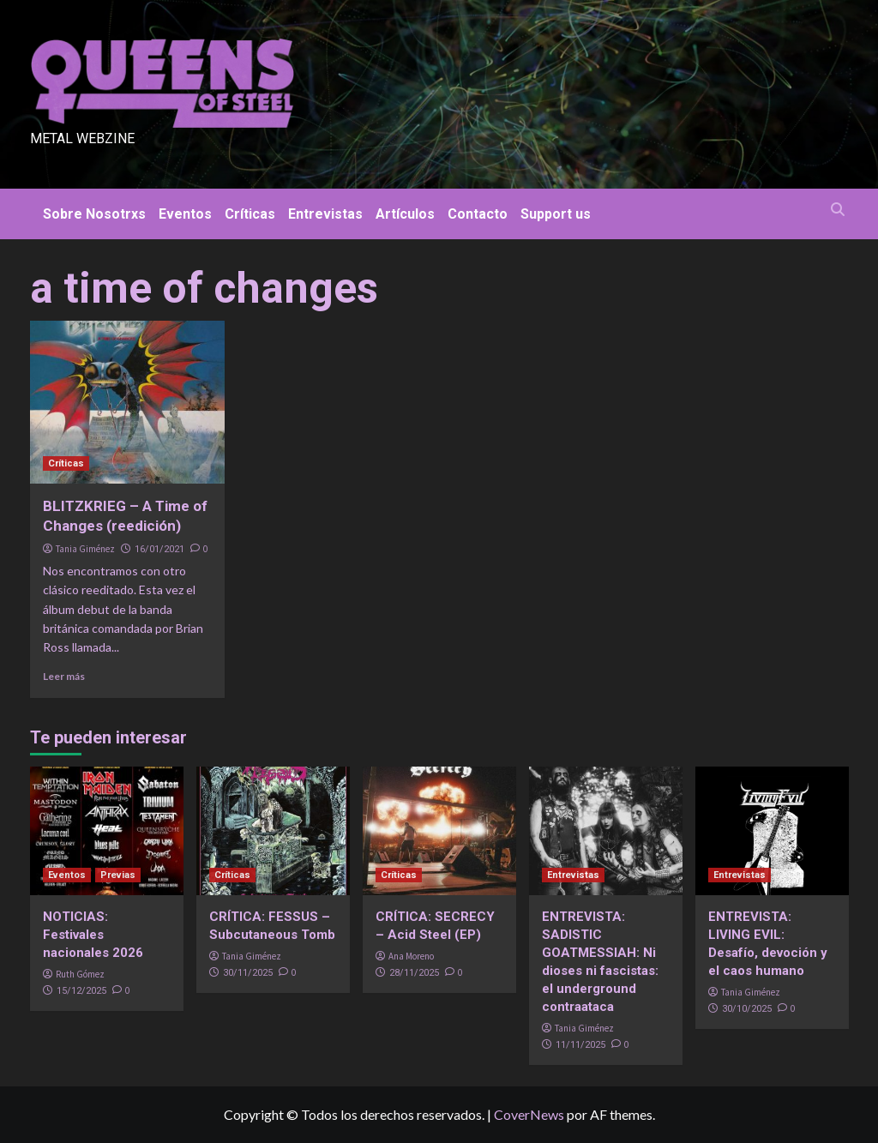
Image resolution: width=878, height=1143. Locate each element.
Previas (117, 875)
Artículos (405, 214)
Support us (555, 214)
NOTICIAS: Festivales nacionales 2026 (93, 934)
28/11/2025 (414, 972)
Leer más (64, 676)
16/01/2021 (159, 549)
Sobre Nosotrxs (94, 214)
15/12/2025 (81, 990)
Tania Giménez (85, 549)
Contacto (478, 214)
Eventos (185, 214)
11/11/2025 (580, 1044)
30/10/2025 (747, 1008)
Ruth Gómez (80, 974)
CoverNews (529, 1114)
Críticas (250, 214)
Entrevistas (325, 214)
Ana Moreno (411, 956)
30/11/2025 (248, 972)
